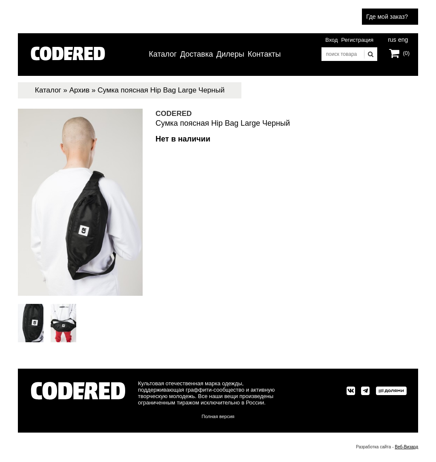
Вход (331, 40)
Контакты (264, 54)
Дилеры (230, 54)
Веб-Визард (406, 447)
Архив (79, 90)
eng (402, 38)
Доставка (196, 54)
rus (392, 38)
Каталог (163, 54)
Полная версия (218, 416)
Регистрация (357, 40)
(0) (406, 53)
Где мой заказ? (387, 16)
